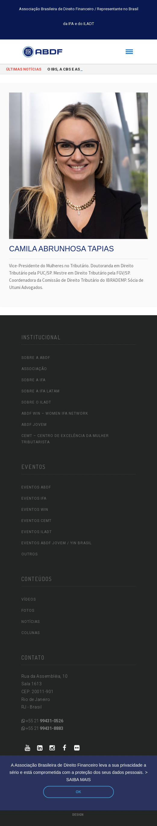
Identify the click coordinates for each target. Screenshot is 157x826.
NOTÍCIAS (30, 622)
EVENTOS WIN (34, 509)
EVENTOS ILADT (36, 532)
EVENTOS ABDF (36, 487)
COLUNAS (30, 633)
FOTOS (27, 610)
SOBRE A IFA (33, 380)
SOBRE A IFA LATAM (40, 391)
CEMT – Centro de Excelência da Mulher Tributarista (65, 439)
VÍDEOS (28, 599)
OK (78, 792)
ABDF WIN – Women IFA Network (54, 413)
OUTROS (29, 554)
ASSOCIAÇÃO (34, 369)
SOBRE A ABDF (35, 358)
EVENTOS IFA (33, 498)
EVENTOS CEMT (36, 521)
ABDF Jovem (34, 424)
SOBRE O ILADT (36, 402)
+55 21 (42, 720)
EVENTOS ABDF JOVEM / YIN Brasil (56, 543)
